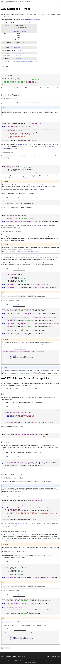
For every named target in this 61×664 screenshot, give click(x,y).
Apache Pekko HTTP (20, 144)
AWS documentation (39, 189)
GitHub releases (18, 55)
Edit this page (7, 647)
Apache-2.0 (17, 47)
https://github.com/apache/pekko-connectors (25, 61)
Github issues (17, 58)
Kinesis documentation (34, 19)
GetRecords (42, 184)
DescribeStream (35, 187)
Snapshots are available (20, 31)
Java (19, 161)
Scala (7, 161)
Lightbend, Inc (21, 660)
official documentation (32, 388)
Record (22, 225)
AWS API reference (34, 251)
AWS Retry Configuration (33, 621)
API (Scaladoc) (18, 50)
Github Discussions (19, 53)
